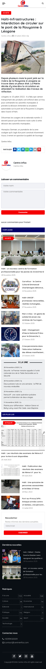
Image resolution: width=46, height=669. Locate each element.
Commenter (22, 212)
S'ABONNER (23, 533)
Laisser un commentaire (15, 179)
